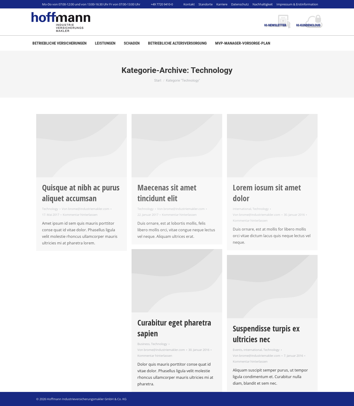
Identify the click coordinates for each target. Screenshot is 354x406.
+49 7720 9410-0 (159, 4)
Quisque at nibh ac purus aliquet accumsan (81, 193)
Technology (50, 209)
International (242, 209)
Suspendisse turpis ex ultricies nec (266, 334)
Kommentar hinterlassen (80, 214)
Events (237, 350)
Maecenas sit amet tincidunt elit (166, 193)
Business (143, 344)
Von (85, 209)
